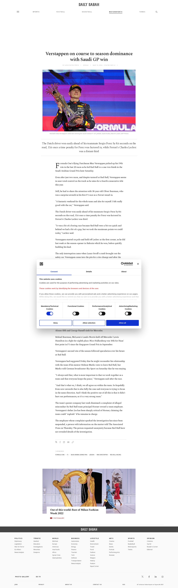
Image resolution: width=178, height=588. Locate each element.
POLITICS (18, 538)
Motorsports (115, 12)
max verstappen (102, 454)
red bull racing (115, 454)
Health (92, 541)
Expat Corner (94, 566)
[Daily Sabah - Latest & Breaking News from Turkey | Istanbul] (89, 4)
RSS (124, 584)
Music (111, 544)
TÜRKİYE (37, 538)
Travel (92, 547)
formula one (59, 454)
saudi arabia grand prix (79, 454)
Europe (54, 544)
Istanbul (36, 541)
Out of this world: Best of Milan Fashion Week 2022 (75, 512)
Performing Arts (114, 552)
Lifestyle (94, 538)
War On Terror (19, 547)
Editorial (149, 550)
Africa (54, 552)
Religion (92, 558)
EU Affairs (18, 550)
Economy (74, 544)
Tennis (142, 12)
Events (111, 547)
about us (68, 584)
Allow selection (89, 323)
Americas (55, 547)
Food (92, 550)
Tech (72, 555)
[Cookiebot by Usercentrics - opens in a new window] (123, 264)
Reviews (111, 555)
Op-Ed (149, 544)
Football (60, 12)
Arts (111, 538)
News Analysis (19, 552)
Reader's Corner (152, 547)
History (92, 561)
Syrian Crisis (56, 555)
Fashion (92, 552)
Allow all (122, 323)
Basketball (87, 12)
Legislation (18, 544)
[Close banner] (138, 264)
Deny (55, 323)
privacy (41, 584)
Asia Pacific (56, 550)
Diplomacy (18, 541)
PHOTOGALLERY (59, 518)
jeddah (92, 454)
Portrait (111, 550)
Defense (74, 558)
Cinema (111, 541)
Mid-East (55, 541)
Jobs (16, 584)
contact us (97, 584)
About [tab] (123, 272)
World (55, 538)
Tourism (74, 552)
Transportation (76, 561)
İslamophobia (57, 558)
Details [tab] (89, 272)
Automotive (75, 541)
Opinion (151, 538)
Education (37, 544)
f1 (67, 454)
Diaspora (37, 552)
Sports (36, 12)
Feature (92, 563)
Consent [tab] (54, 272)
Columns (150, 541)
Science (92, 555)
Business (75, 538)
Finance (73, 550)
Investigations (38, 547)
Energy (73, 547)
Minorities (37, 550)
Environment (94, 544)
